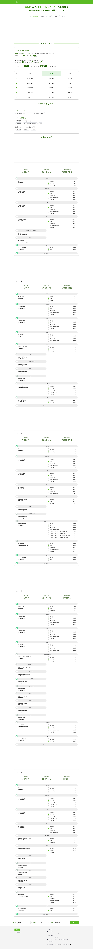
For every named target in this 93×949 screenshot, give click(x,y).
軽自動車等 (35, 16)
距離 (51, 73)
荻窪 (41, 123)
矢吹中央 (26, 129)
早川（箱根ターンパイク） (30, 123)
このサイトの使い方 (53, 937)
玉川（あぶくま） (46, 7)
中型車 (49, 16)
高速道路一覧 (51, 931)
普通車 (42, 16)
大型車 (55, 16)
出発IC (15, 922)
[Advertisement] (46, 29)
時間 (30, 73)
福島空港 (19, 129)
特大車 (61, 16)
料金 (70, 73)
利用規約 (50, 941)
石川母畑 (33, 129)
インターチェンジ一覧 (53, 933)
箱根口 (27, 7)
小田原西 (19, 123)
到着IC (34, 922)
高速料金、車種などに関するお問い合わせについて (60, 939)
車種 (52, 922)
